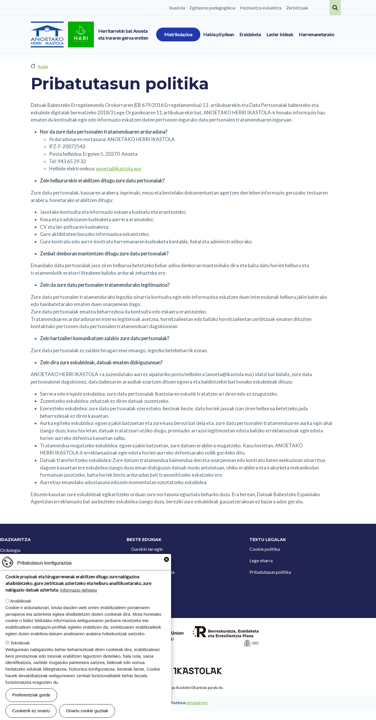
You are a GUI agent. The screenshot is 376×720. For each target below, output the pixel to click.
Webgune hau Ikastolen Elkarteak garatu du (188, 687)
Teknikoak (20, 656)
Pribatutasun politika (270, 572)
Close (166, 573)
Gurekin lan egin (147, 549)
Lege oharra (261, 560)
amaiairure (197, 702)
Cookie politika (264, 549)
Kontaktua (141, 560)
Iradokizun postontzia (153, 572)
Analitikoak (20, 614)
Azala (43, 66)
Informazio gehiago (78, 603)
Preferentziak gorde (31, 708)
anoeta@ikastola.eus (118, 168)
